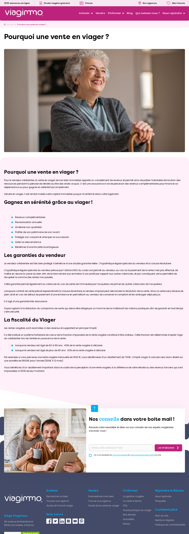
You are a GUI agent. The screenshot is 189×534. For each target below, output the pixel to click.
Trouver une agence (57, 502)
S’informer (130, 491)
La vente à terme (132, 502)
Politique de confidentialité (170, 525)
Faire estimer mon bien (101, 497)
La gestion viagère (133, 497)
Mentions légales (164, 521)
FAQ (125, 506)
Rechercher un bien (57, 497)
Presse (126, 524)
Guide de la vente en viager (103, 506)
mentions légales (120, 456)
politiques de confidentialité (142, 456)
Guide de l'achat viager (59, 506)
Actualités (128, 520)
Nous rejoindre (163, 497)
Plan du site (161, 516)
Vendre (93, 491)
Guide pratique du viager (137, 511)
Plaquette (160, 502)
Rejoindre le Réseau (169, 491)
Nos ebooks (129, 515)
